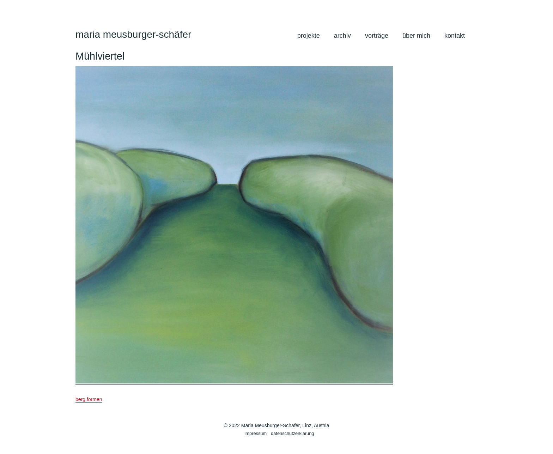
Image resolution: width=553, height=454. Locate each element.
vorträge (376, 35)
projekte (308, 35)
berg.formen (88, 399)
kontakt (454, 35)
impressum (256, 433)
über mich (416, 35)
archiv (342, 35)
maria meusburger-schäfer (133, 34)
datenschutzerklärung (292, 433)
